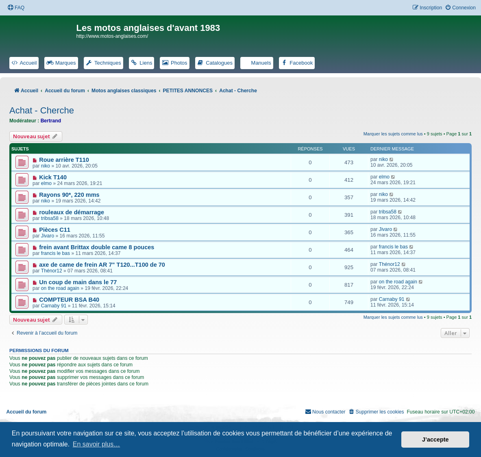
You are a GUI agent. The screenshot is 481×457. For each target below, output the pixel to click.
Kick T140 (53, 177)
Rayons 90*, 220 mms (69, 195)
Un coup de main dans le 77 (78, 282)
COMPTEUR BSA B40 (69, 299)
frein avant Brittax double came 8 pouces (96, 247)
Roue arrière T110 (64, 160)
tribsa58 (50, 218)
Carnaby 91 (54, 306)
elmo (46, 183)
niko (45, 166)
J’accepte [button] (435, 439)
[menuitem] (15, 7)
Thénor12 (51, 271)
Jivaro (47, 236)
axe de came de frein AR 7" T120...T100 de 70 (102, 264)
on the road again (60, 288)
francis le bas (55, 253)
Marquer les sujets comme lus (393, 133)
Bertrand (51, 121)
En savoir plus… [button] (96, 444)
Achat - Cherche (41, 110)
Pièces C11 (54, 229)
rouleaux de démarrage (71, 212)
